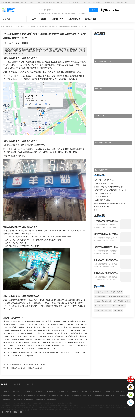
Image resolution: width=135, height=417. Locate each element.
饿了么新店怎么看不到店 (102, 306)
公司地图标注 (82, 13)
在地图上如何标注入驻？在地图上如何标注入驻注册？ (28, 365)
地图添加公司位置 (66, 405)
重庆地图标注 (120, 391)
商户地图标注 (72, 13)
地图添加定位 (78, 405)
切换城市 (7, 2)
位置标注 (48, 13)
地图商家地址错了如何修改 (122, 301)
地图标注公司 (90, 19)
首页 (34, 19)
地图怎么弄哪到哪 (100, 296)
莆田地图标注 (111, 395)
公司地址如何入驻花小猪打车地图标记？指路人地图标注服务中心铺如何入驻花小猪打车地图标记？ (106, 234)
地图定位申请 (5, 405)
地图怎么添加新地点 (101, 197)
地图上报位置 (16, 405)
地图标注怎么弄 (74, 19)
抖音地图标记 (56, 13)
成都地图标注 (5, 395)
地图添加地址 (125, 405)
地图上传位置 (40, 405)
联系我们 (108, 405)
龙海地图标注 (122, 395)
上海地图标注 (28, 391)
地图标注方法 (57, 19)
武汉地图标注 (74, 391)
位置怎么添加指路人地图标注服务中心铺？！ (109, 187)
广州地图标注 (97, 391)
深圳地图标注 (109, 391)
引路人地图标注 (6, 26)
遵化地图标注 (17, 395)
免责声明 (116, 405)
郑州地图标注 (63, 391)
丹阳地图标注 (76, 395)
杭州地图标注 (51, 391)
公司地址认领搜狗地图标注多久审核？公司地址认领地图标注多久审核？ (106, 247)
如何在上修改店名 (116, 292)
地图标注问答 (99, 405)
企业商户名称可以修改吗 (102, 207)
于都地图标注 (5, 399)
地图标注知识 (19, 26)
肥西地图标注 (99, 395)
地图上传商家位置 (28, 405)
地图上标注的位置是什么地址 (104, 180)
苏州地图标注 (40, 391)
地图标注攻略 (89, 405)
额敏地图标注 (51, 399)
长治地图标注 (53, 395)
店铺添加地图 (118, 310)
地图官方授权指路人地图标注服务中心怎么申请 (110, 190)
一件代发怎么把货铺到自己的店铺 (118, 296)
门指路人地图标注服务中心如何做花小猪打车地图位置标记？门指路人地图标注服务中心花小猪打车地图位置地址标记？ (106, 260)
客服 (95, 210)
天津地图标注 (17, 391)
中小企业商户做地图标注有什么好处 (106, 221)
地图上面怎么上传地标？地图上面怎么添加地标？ (27, 368)
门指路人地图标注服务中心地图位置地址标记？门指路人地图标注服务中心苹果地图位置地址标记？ (106, 273)
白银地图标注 (40, 399)
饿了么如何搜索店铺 (118, 306)
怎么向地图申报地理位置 (102, 193)
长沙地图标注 (86, 391)
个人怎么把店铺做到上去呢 (103, 301)
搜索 (93, 10)
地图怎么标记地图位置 (101, 292)
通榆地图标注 (64, 395)
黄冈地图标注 (28, 399)
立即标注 (44, 19)
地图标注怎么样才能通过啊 (103, 183)
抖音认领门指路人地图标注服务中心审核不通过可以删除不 (114, 203)
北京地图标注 (5, 391)
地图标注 (64, 13)
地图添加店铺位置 (52, 405)
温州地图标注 (88, 395)
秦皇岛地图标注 (29, 395)
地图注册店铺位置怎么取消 (103, 310)
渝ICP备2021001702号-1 (63, 410)
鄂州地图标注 (17, 399)
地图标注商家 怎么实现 (102, 200)
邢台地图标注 (41, 395)
